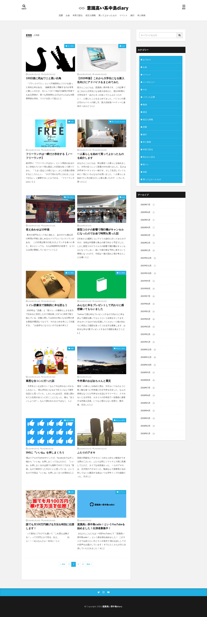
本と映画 (141, 15)
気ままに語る (120, 348)
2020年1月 (148, 250)
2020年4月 (148, 227)
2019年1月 (148, 342)
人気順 (36, 35)
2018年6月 (148, 395)
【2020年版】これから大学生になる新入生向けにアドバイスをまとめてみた (100, 80)
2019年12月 (148, 258)
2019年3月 (148, 326)
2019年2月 (148, 334)
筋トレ (146, 164)
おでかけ (147, 59)
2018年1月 (148, 433)
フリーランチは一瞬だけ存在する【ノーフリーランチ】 (49, 155)
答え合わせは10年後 (37, 229)
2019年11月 (148, 265)
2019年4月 (148, 319)
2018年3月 (148, 418)
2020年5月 (148, 220)
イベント (123, 15)
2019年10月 (148, 273)
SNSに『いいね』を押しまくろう (45, 452)
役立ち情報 (91, 15)
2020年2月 (148, 242)
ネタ (145, 89)
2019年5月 (148, 311)
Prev (63, 564)
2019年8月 (148, 288)
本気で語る (78, 15)
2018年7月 (148, 387)
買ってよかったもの (107, 15)
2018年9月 (148, 372)
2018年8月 (148, 380)
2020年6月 (148, 212)
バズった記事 (149, 97)
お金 (68, 15)
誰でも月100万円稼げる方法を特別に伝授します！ (50, 526)
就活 (145, 112)
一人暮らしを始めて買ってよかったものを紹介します (100, 155)
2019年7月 (148, 296)
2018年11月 (148, 357)
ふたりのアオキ (86, 452)
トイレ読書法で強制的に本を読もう (46, 305)
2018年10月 (148, 364)
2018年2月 (148, 426)
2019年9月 (148, 281)
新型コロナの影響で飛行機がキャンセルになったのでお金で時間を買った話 (100, 231)
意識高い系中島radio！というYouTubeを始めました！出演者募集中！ (101, 526)
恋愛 (61, 15)
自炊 (145, 172)
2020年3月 (148, 235)
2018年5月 (148, 403)
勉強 (145, 104)
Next (88, 564)
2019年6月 (148, 303)
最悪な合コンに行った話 (40, 380)
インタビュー (149, 82)
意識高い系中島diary (112, 606)
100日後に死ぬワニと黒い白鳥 (43, 78)
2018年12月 (148, 349)
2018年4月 (148, 410)
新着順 (29, 35)
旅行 (132, 15)
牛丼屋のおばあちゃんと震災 (94, 380)
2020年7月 (148, 204)
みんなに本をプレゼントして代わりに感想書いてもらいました (100, 307)
